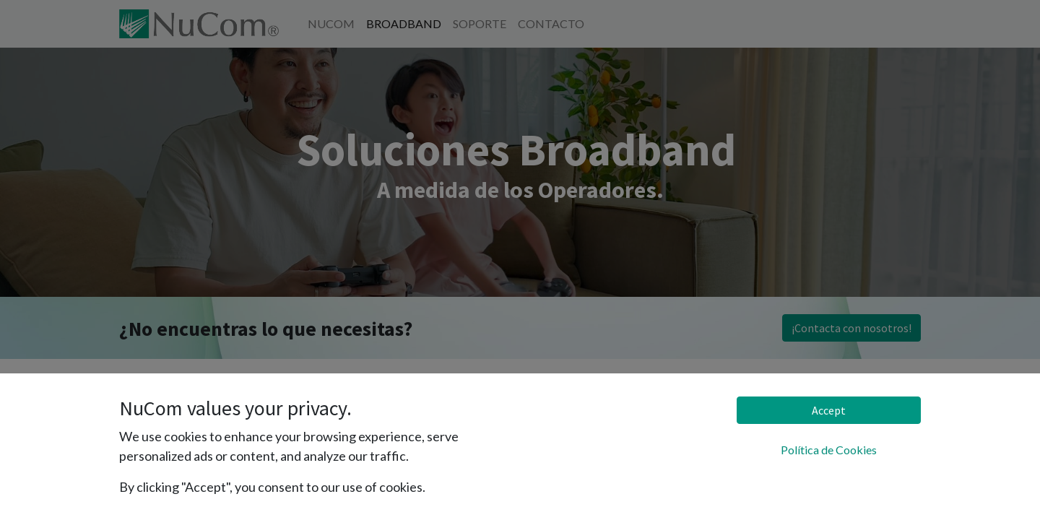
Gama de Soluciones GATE (187, 418)
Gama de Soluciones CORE (187, 475)
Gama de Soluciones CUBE (187, 447)
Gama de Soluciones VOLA (191, 390)
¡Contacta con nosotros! (851, 328)
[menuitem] (331, 23)
